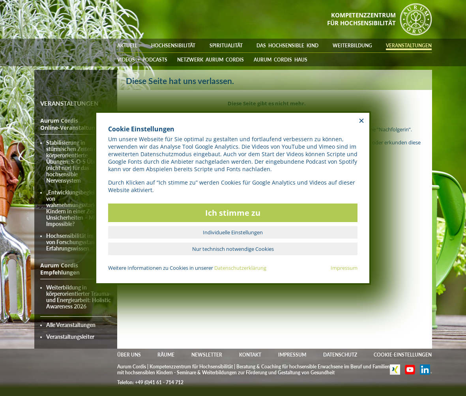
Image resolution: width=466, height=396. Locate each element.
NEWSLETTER (206, 355)
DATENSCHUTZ (340, 355)
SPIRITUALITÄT (226, 46)
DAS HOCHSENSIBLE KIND (287, 46)
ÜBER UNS (129, 355)
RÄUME (165, 355)
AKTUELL (127, 46)
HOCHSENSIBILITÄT (173, 46)
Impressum (344, 267)
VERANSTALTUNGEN (409, 46)
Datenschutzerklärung (240, 267)
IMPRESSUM (292, 355)
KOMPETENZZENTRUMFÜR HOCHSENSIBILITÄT (361, 19)
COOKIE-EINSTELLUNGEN (403, 355)
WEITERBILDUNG (352, 46)
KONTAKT (250, 355)
